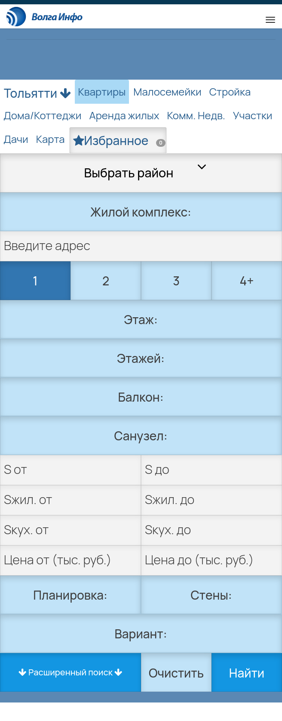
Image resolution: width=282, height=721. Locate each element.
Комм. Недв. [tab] (196, 115)
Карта (50, 139)
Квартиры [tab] (102, 91)
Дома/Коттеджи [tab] (42, 115)
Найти (246, 673)
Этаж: (140, 319)
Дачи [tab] (15, 139)
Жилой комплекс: (140, 212)
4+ (247, 280)
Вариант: (141, 633)
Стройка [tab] (230, 91)
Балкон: (141, 397)
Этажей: (141, 358)
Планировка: (70, 595)
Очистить (176, 673)
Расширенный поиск (70, 672)
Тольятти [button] (37, 91)
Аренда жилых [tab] (124, 115)
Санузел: (141, 435)
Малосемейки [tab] (167, 91)
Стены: (211, 595)
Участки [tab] (253, 115)
